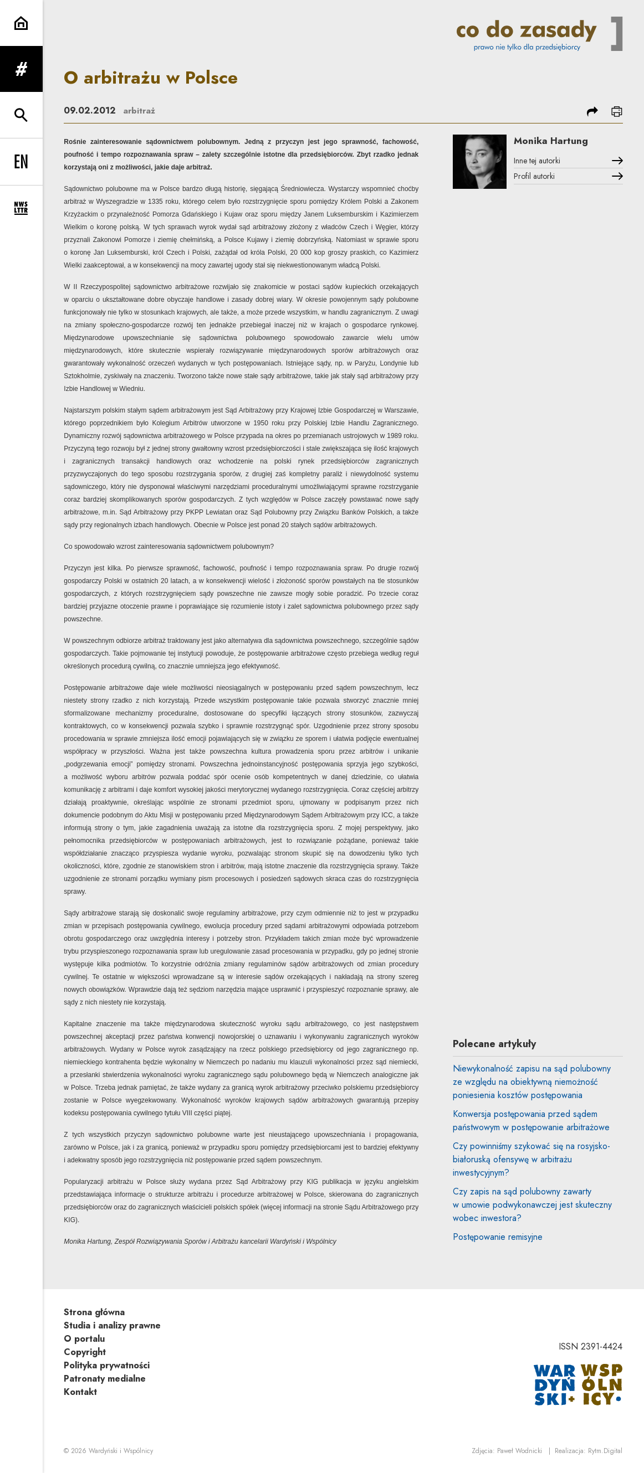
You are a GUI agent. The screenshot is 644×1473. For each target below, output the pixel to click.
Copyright (85, 1352)
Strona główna (94, 1312)
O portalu (84, 1338)
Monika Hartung (556, 141)
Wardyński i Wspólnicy (121, 1451)
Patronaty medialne (105, 1378)
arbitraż (139, 110)
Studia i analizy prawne (112, 1325)
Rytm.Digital (605, 1451)
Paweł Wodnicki (519, 1451)
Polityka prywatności (107, 1365)
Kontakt (80, 1392)
